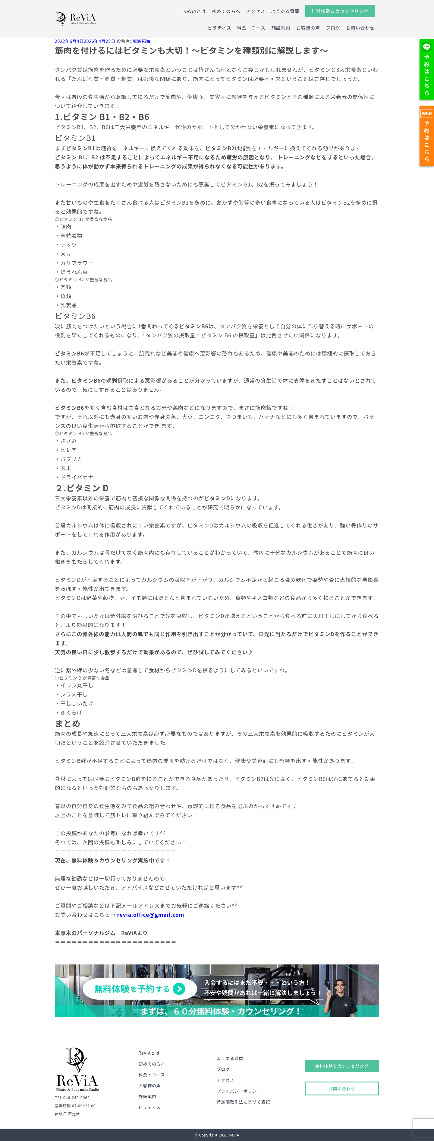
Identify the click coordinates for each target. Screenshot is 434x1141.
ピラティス (219, 27)
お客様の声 (308, 27)
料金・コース (251, 27)
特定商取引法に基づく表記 (243, 1102)
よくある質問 (285, 11)
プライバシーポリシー (239, 1091)
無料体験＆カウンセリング (340, 11)
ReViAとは (194, 11)
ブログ (333, 27)
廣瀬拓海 (141, 41)
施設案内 (280, 27)
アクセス (255, 11)
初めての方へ (226, 11)
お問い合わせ (360, 27)
